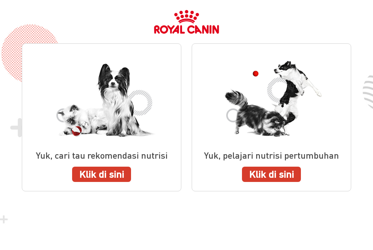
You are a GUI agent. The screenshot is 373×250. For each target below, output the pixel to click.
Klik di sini (101, 174)
